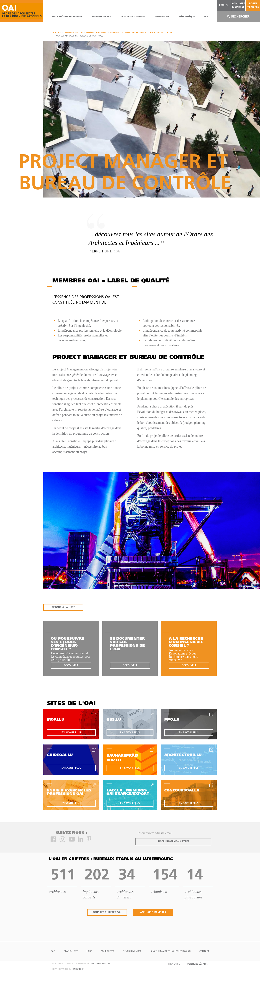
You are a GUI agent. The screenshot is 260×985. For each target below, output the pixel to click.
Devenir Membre (132, 951)
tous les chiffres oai (107, 912)
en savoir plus (71, 732)
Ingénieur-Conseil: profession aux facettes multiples (141, 33)
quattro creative (100, 964)
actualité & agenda (133, 17)
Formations (162, 17)
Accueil (56, 33)
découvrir (71, 665)
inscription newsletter (173, 841)
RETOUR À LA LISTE (63, 607)
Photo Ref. (174, 964)
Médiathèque (187, 17)
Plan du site (71, 951)
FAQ (53, 951)
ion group (78, 969)
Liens (89, 951)
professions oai (101, 17)
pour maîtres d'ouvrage (67, 17)
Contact (204, 951)
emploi (223, 5)
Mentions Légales (197, 964)
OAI (206, 17)
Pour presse (107, 951)
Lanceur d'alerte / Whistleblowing (170, 951)
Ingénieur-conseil (96, 33)
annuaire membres (238, 5)
